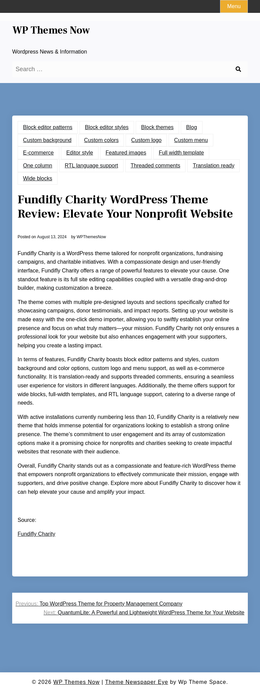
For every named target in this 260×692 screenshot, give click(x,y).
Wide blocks (37, 178)
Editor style (79, 153)
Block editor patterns (47, 127)
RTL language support (91, 165)
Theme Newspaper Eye (136, 682)
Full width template (181, 153)
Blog (191, 127)
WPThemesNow (91, 237)
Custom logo (146, 140)
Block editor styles (107, 127)
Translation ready (213, 165)
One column (37, 165)
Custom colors (101, 140)
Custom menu (191, 140)
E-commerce (38, 153)
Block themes (157, 127)
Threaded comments (155, 165)
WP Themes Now (51, 30)
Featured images (126, 153)
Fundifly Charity (36, 534)
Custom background (47, 140)
